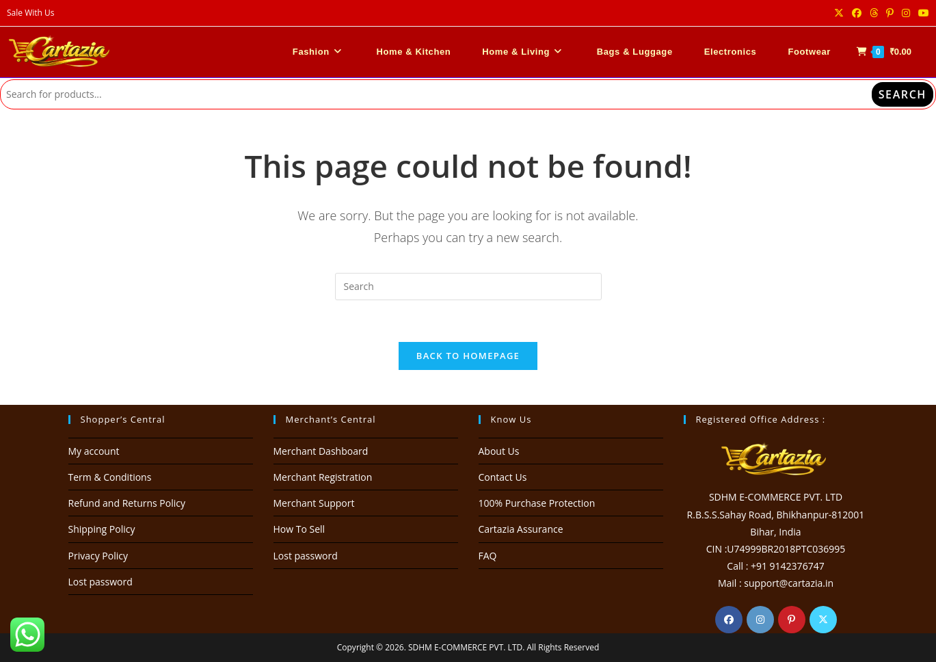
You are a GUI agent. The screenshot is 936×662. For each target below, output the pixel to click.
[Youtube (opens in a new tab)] (921, 13)
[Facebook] (729, 619)
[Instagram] (760, 619)
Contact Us (503, 477)
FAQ (488, 555)
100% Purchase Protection (537, 502)
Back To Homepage (468, 355)
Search (902, 94)
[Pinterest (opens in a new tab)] (890, 13)
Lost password (100, 581)
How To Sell (299, 528)
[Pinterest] (791, 619)
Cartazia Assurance (521, 528)
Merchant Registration (323, 477)
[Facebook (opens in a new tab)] (857, 13)
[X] (823, 619)
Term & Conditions (110, 477)
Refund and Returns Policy (126, 502)
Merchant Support (314, 502)
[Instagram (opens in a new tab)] (906, 13)
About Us (499, 451)
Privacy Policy (98, 555)
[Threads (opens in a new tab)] (874, 13)
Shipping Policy (101, 528)
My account (94, 451)
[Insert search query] (468, 286)
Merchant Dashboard (321, 451)
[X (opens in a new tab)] (839, 13)
